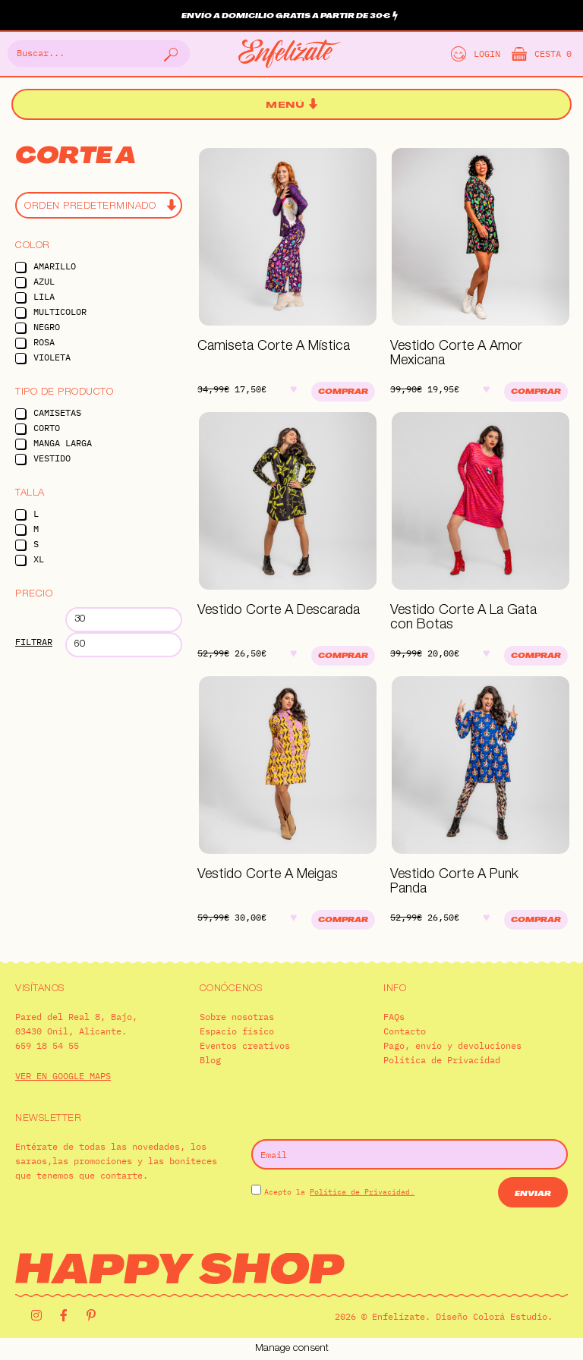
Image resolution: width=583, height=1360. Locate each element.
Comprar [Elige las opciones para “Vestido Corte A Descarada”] (343, 656)
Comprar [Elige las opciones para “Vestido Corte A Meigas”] (343, 920)
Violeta (52, 357)
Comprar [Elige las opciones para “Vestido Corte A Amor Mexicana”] (536, 392)
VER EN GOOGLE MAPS (63, 1075)
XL (38, 559)
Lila (44, 296)
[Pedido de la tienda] (98, 205)
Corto (46, 427)
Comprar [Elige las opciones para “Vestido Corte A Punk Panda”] (536, 920)
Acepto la (339, 1192)
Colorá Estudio (510, 1316)
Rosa (44, 342)
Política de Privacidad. (362, 1192)
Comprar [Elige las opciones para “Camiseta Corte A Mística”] (343, 392)
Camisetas (57, 412)
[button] (291, 105)
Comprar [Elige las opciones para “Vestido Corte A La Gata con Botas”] (536, 656)
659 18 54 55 (47, 1045)
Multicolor (60, 311)
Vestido (52, 458)
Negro (46, 326)
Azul (44, 281)
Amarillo (54, 266)
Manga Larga (62, 443)
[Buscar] (169, 53)
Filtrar (33, 641)
